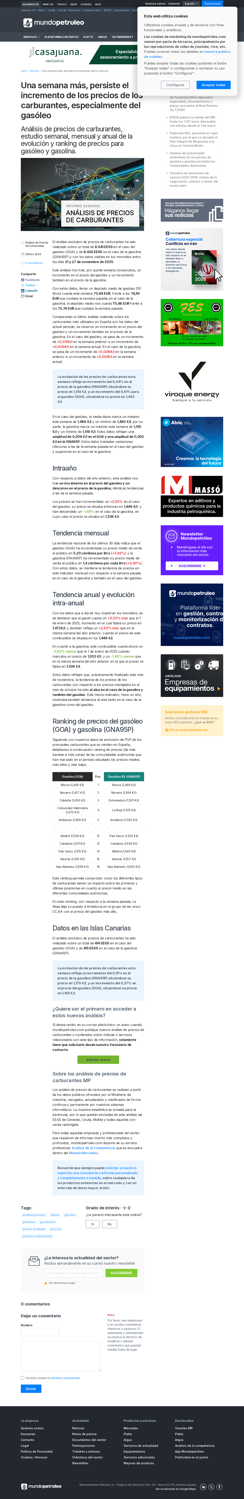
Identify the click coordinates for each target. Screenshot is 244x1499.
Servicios (30, 36)
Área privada (212, 3)
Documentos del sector (89, 1440)
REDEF (73, 4)
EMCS (42, 10)
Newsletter (80, 1463)
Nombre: (27, 1325)
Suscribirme (121, 1273)
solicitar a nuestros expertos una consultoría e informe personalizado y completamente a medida (97, 1173)
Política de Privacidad (36, 1451)
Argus (102, 36)
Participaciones (83, 1445)
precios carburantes (37, 1236)
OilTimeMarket (122, 36)
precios (55, 1229)
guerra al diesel (33, 1229)
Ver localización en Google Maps (176, 1488)
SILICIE (62, 10)
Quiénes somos (155, 3)
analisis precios (33, 1215)
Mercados (131, 1428)
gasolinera (47, 1222)
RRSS (98, 4)
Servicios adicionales (139, 1457)
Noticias (34, 70)
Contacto (174, 3)
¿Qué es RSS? (204, 722)
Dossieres (28, 1434)
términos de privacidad (66, 1378)
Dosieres (86, 4)
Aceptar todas (213, 85)
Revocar (41, 1457)
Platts (88, 36)
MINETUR (48, 4)
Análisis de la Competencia (93, 1148)
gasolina (28, 1222)
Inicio (24, 70)
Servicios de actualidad (141, 1445)
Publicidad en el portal (191, 1457)
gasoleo (70, 1215)
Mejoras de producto (139, 1463)
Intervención (121, 10)
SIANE (51, 10)
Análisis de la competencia (194, 1445)
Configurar (175, 85)
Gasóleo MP (184, 1428)
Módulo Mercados (83, 1153)
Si (92, 1224)
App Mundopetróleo (189, 1451)
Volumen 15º (28, 10)
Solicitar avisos (98, 1060)
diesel (55, 1215)
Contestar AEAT (91, 10)
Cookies (27, 1457)
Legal (25, 1445)
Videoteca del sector (87, 1457)
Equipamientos (134, 1451)
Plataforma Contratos (61, 36)
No (109, 1224)
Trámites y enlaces (86, 1451)
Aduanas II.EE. (30, 4)
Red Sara (74, 10)
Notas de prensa (84, 1434)
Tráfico (62, 4)
